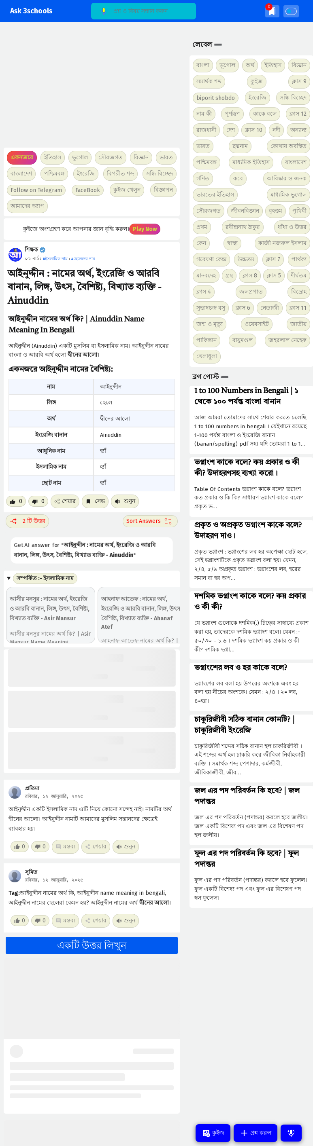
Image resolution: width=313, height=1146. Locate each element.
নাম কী (204, 113)
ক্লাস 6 (243, 307)
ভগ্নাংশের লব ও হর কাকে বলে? (240, 668)
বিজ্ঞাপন (163, 189)
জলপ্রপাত (251, 291)
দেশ (230, 130)
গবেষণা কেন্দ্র (211, 259)
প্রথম (201, 227)
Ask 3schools (31, 11)
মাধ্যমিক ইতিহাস (251, 162)
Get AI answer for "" (84, 550)
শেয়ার (65, 501)
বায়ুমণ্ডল (242, 340)
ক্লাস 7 (273, 259)
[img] (272, 11)
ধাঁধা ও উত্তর (292, 227)
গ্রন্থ (229, 275)
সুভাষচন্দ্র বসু (210, 307)
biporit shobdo (215, 98)
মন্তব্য (65, 846)
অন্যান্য (298, 130)
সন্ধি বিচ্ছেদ (159, 173)
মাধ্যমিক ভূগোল (288, 194)
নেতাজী (269, 307)
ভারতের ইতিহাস (215, 194)
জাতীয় (298, 324)
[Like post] (16, 501)
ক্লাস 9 (299, 81)
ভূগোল (227, 65)
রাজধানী (206, 130)
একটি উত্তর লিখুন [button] (91, 945)
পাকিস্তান (206, 340)
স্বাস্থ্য (232, 243)
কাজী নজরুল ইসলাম (282, 243)
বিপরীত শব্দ (120, 173)
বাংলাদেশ (296, 162)
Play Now (145, 229)
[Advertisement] (90, 89)
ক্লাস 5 (274, 275)
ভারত (203, 146)
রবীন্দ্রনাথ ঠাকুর (243, 227)
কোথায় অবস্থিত (288, 146)
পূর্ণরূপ (232, 113)
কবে (238, 178)
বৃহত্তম (275, 210)
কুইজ (257, 81)
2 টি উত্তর (27, 521)
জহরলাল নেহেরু (287, 340)
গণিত (202, 178)
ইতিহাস (272, 65)
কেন (201, 243)
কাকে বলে (265, 113)
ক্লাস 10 (253, 130)
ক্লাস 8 (250, 275)
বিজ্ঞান (299, 65)
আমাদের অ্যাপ (27, 206)
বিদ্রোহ (299, 291)
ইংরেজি (86, 173)
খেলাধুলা (206, 356)
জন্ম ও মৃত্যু (209, 324)
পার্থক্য (299, 259)
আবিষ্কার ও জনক (287, 178)
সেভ (95, 501)
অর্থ (250, 65)
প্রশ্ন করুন (255, 1133)
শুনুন (125, 501)
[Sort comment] (150, 521)
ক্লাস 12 (298, 113)
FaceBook (87, 190)
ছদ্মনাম (240, 146)
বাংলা (202, 65)
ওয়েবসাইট (257, 324)
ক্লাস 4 (203, 291)
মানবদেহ (206, 275)
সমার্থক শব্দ (208, 81)
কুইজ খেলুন (127, 189)
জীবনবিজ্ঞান (245, 210)
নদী (276, 130)
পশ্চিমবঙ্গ (54, 173)
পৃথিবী (299, 210)
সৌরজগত (208, 210)
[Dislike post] (38, 501)
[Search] (143, 11)
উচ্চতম (246, 259)
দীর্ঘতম (299, 275)
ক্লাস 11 (298, 307)
